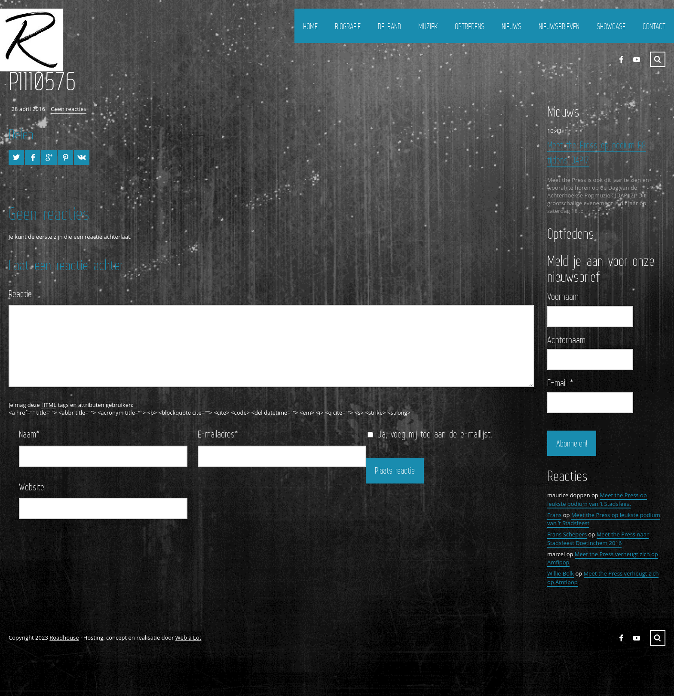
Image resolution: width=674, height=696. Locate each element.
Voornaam (563, 296)
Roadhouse (64, 637)
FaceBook (621, 59)
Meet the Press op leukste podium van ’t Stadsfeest (597, 499)
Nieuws (511, 26)
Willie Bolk (560, 573)
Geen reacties (68, 109)
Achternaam (566, 340)
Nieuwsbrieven (559, 26)
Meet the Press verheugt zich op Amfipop (602, 558)
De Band (389, 26)
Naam (29, 433)
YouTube (636, 59)
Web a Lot (188, 637)
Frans (554, 515)
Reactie (20, 293)
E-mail (560, 383)
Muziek (428, 26)
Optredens (469, 26)
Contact (654, 26)
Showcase (611, 26)
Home (310, 26)
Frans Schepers (567, 534)
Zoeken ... (657, 59)
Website (31, 486)
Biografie (348, 26)
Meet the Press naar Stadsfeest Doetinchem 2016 (598, 538)
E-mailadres (218, 433)
